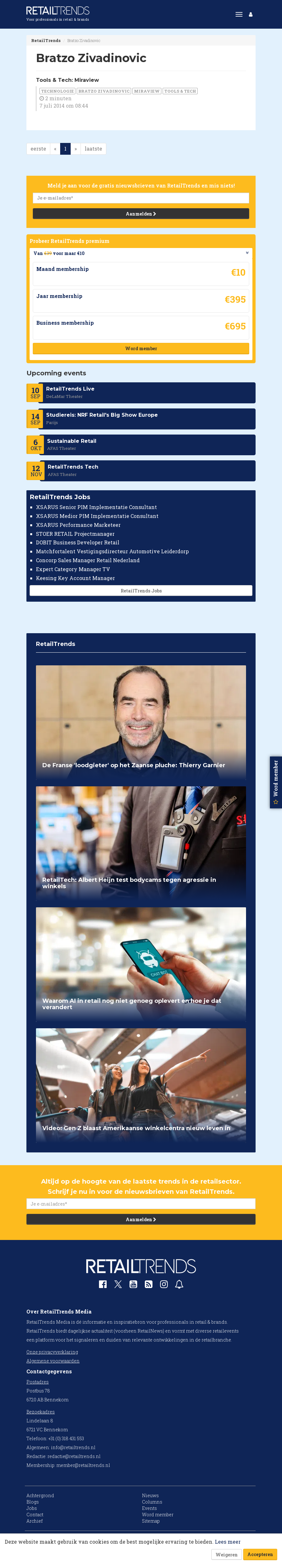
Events (149, 1508)
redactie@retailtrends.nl (74, 1456)
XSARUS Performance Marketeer (78, 524)
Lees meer (228, 1541)
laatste (93, 148)
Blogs (32, 1502)
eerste (38, 148)
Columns (152, 1502)
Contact (34, 1515)
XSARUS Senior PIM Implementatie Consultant (96, 507)
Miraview (147, 91)
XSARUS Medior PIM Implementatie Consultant (97, 516)
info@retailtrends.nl (73, 1447)
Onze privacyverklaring (52, 1352)
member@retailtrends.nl (83, 1465)
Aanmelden (141, 214)
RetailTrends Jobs (141, 590)
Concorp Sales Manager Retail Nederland (88, 560)
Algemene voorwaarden (53, 1361)
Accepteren (260, 1554)
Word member (141, 348)
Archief (34, 1521)
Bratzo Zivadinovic (104, 91)
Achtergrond (40, 1495)
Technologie (57, 91)
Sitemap (151, 1521)
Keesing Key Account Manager (75, 577)
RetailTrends (45, 40)
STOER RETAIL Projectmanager (75, 533)
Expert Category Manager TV (73, 569)
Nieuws (150, 1495)
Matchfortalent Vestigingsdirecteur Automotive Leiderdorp (112, 551)
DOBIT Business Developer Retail (77, 542)
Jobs (31, 1508)
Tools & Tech (180, 91)
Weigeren (226, 1555)
